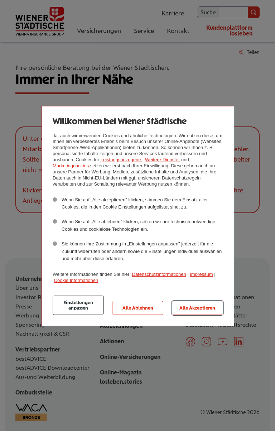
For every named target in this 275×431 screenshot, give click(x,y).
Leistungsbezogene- (122, 159)
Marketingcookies (71, 165)
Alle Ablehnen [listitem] (137, 308)
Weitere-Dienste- (162, 159)
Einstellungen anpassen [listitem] (78, 305)
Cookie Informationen (76, 280)
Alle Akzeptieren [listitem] (197, 308)
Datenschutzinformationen (159, 274)
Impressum (201, 274)
